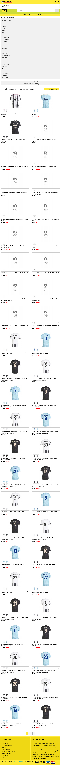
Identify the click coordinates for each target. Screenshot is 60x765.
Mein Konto (4, 57)
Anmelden (4, 51)
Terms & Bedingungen (7, 753)
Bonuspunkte (5, 68)
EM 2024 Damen (5, 41)
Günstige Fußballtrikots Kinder (18, 761)
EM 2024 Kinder (5, 37)
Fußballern (4, 26)
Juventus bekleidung (9, 17)
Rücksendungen (5, 71)
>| (33, 733)
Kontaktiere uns (5, 743)
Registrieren (4, 53)
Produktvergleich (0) (51, 89)
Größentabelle (5, 747)
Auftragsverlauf (5, 64)
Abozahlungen (5, 77)
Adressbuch (4, 60)
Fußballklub (4, 24)
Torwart (3, 35)
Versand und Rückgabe (7, 745)
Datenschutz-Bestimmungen (8, 751)
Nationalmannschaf (6, 32)
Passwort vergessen (6, 55)
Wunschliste (4, 62)
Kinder (3, 28)
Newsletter (4, 75)
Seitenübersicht (5, 755)
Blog (3, 757)
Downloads (4, 66)
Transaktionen (5, 73)
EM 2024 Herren (5, 39)
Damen (3, 30)
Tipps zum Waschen (6, 749)
